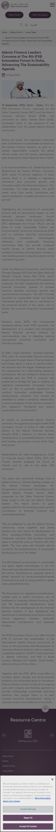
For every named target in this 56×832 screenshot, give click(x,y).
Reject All (28, 818)
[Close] (52, 779)
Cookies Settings (28, 809)
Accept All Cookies (27, 826)
